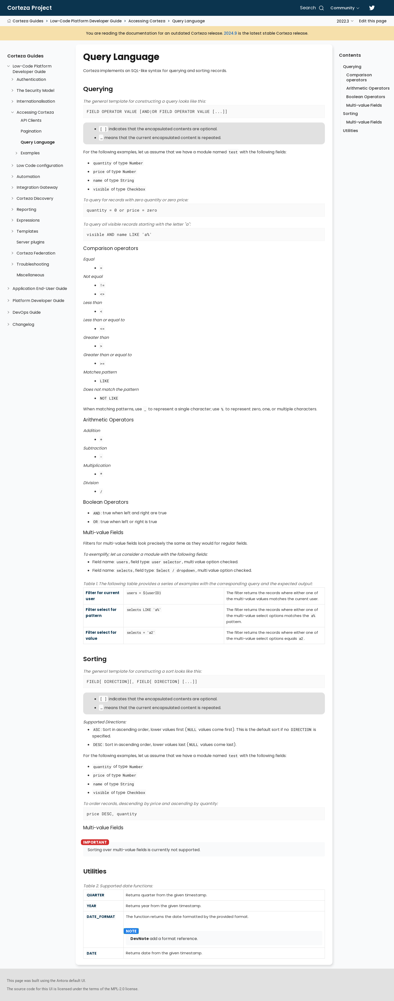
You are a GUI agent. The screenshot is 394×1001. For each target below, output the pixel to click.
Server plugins (30, 242)
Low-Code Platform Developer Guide (86, 21)
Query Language (188, 21)
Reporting (26, 209)
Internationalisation (36, 101)
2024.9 (230, 33)
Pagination (31, 131)
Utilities (350, 131)
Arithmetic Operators (368, 88)
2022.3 (343, 21)
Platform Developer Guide (38, 300)
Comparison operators (359, 77)
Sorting (350, 113)
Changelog (23, 324)
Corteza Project (29, 8)
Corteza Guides (28, 21)
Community (342, 8)
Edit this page (372, 21)
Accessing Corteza (146, 21)
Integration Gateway (37, 187)
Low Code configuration (40, 165)
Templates (27, 231)
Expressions (28, 220)
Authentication (31, 79)
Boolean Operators (365, 97)
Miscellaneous (30, 275)
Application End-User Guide (40, 288)
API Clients (31, 120)
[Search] (311, 8)
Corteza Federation (36, 253)
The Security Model (35, 90)
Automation (28, 176)
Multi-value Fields (364, 105)
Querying (352, 67)
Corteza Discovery (35, 198)
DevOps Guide (27, 312)
